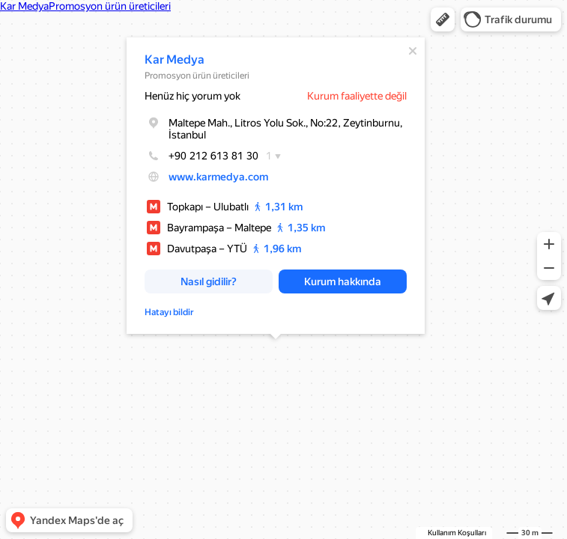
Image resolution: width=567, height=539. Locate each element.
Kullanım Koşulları (457, 533)
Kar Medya (174, 59)
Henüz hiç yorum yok (192, 96)
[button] (443, 19)
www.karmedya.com (218, 177)
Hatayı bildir (169, 312)
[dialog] (276, 185)
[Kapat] (413, 51)
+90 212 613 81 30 (201, 156)
